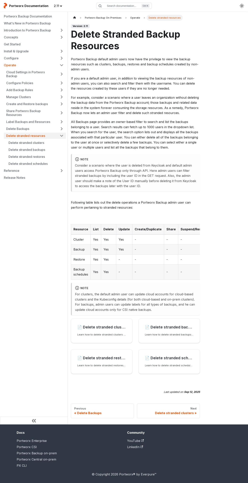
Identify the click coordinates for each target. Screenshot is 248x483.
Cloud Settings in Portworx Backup (25, 74)
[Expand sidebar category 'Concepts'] (61, 37)
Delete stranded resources (25, 136)
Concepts (11, 37)
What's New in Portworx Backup (27, 23)
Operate (10, 65)
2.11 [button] (56, 6)
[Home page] (74, 18)
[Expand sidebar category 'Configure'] (61, 58)
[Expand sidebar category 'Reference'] (61, 171)
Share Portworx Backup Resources (23, 113)
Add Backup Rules (19, 90)
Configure (11, 58)
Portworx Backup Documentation (28, 16)
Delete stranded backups (27, 150)
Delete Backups (17, 129)
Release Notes (14, 178)
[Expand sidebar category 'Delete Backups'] (61, 129)
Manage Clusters (18, 97)
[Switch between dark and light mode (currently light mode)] (242, 6)
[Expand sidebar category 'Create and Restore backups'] (61, 104)
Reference (11, 171)
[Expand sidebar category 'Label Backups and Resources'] (61, 122)
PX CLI (22, 465)
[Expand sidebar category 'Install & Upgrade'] (61, 51)
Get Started (12, 44)
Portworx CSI (27, 447)
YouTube (135, 441)
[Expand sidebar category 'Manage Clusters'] (61, 97)
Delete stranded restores (27, 157)
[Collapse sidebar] (34, 420)
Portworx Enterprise (32, 441)
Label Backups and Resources (28, 122)
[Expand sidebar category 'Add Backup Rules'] (61, 90)
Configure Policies (19, 83)
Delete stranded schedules (28, 164)
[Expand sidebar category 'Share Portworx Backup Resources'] (61, 113)
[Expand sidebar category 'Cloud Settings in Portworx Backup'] (61, 74)
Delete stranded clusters (26, 143)
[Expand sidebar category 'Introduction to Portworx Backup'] (61, 30)
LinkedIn (135, 447)
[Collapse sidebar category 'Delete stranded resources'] (61, 136)
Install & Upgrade (16, 51)
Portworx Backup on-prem (37, 453)
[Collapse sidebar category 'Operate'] (61, 65)
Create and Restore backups (27, 104)
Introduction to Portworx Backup (27, 30)
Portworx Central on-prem (36, 459)
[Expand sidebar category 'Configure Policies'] (61, 83)
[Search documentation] (124, 6)
